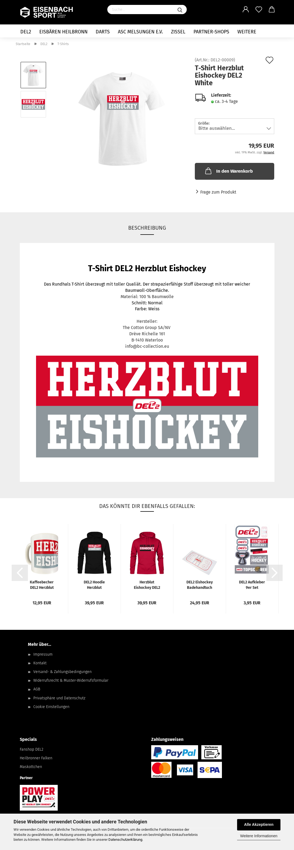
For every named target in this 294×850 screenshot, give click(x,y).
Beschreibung (147, 228)
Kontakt (40, 663)
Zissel (178, 32)
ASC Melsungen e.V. (140, 32)
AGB (36, 689)
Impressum (43, 654)
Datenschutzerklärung (125, 840)
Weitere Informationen (258, 836)
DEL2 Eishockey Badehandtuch (199, 585)
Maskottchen (31, 766)
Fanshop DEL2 (31, 749)
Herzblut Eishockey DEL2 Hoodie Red (147, 585)
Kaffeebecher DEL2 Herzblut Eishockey (42, 585)
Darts (103, 32)
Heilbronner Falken (36, 758)
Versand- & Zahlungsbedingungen (62, 671)
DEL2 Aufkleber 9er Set (252, 585)
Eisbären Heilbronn (63, 32)
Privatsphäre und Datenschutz (59, 698)
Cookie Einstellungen (51, 706)
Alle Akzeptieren (258, 824)
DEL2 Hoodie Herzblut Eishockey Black (94, 585)
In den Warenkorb (228, 170)
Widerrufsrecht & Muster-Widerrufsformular (70, 680)
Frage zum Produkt (218, 192)
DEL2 (25, 32)
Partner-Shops (211, 32)
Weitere (246, 32)
